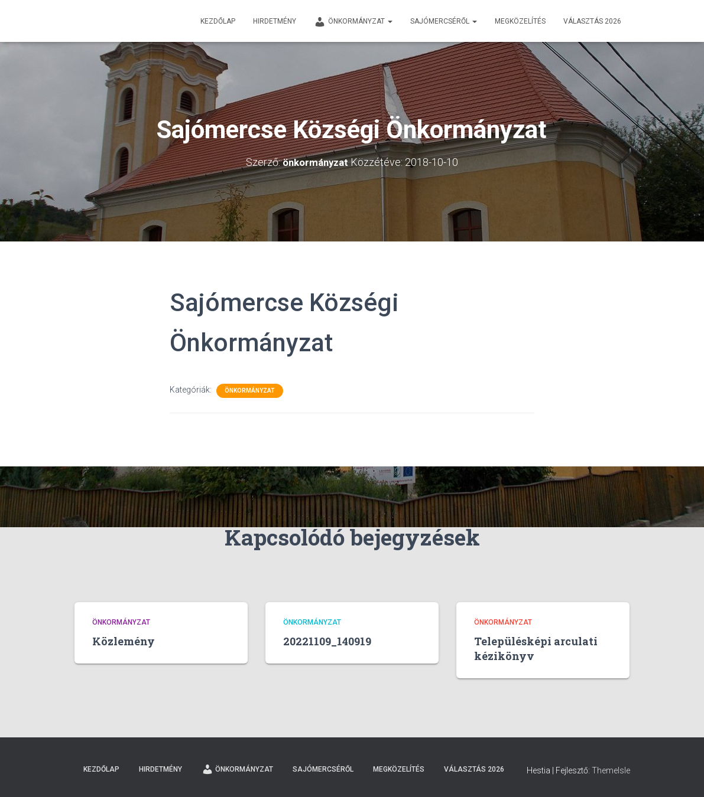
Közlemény (123, 641)
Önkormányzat (353, 22)
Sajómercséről (443, 21)
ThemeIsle (611, 770)
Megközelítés (520, 21)
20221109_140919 (327, 641)
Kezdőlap (217, 21)
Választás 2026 (592, 21)
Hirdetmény (274, 21)
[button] (389, 21)
